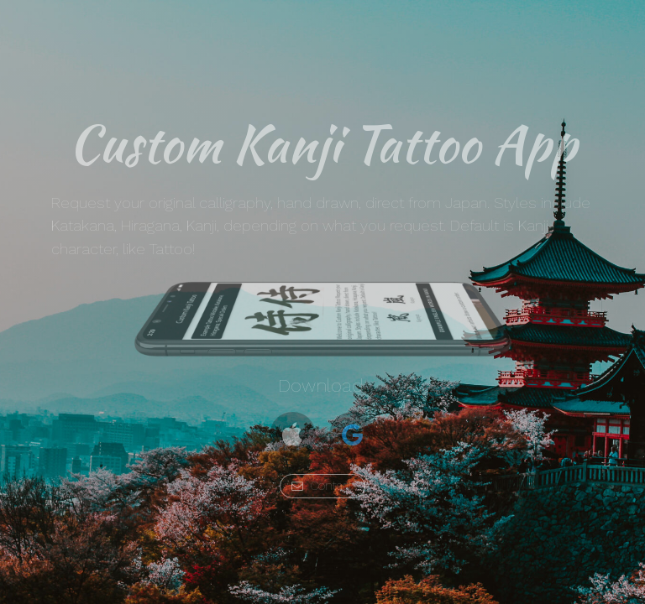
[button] (293, 435)
